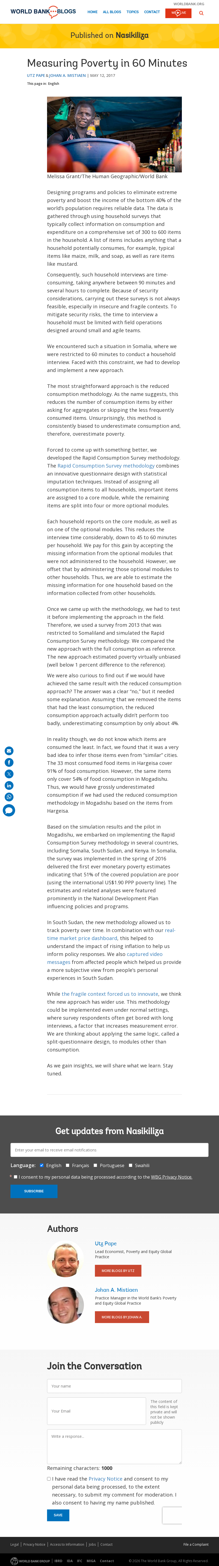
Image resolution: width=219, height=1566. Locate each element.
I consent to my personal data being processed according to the (105, 1177)
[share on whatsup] (9, 797)
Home (92, 12)
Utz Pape (36, 75)
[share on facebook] (9, 762)
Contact (152, 12)
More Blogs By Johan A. (122, 1317)
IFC (79, 1561)
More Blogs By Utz (118, 1270)
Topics (133, 12)
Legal (14, 1544)
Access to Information (67, 1544)
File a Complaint (196, 1544)
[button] (201, 13)
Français (80, 1165)
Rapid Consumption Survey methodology (106, 465)
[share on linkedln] (9, 785)
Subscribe (34, 1191)
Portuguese (112, 1165)
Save (58, 1515)
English (53, 83)
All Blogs (112, 12)
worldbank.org (189, 3)
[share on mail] (9, 750)
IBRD (58, 1561)
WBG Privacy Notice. (171, 1177)
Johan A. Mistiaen (67, 75)
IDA (70, 1561)
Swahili (142, 1165)
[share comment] (9, 810)
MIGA (91, 1561)
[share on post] (9, 774)
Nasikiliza (132, 36)
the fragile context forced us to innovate (110, 994)
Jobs (92, 1544)
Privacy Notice (105, 1478)
